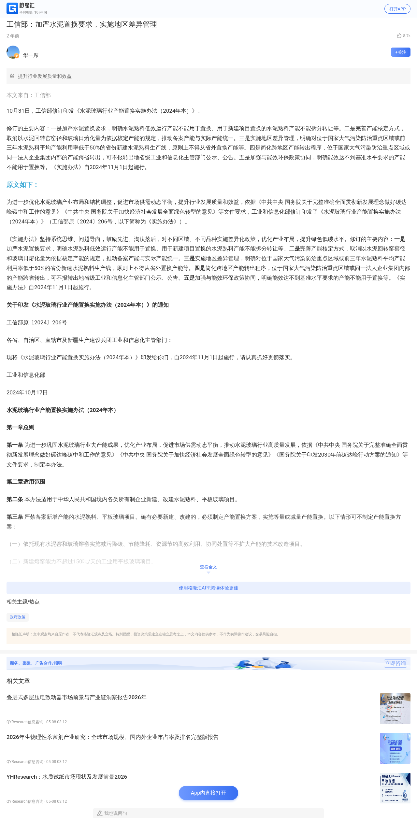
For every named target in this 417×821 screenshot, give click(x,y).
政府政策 (17, 617)
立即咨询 (395, 663)
